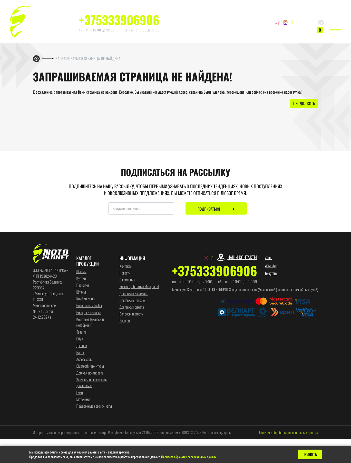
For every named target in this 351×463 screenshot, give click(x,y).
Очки (79, 392)
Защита (81, 332)
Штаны (81, 292)
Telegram (173, 23)
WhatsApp (174, 16)
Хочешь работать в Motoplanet (139, 287)
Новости (124, 273)
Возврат (124, 321)
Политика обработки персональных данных (288, 433)
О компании (127, 280)
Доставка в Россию (132, 300)
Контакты (125, 266)
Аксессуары (84, 359)
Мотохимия (83, 399)
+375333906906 (119, 20)
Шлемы (81, 272)
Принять (309, 454)
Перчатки (82, 285)
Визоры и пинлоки (88, 312)
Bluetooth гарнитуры (90, 366)
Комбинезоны (85, 299)
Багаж (80, 352)
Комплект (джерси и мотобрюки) (90, 322)
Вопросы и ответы (131, 314)
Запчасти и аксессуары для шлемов (91, 383)
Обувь (80, 339)
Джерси (81, 346)
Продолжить (304, 104)
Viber (170, 8)
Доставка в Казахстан (133, 293)
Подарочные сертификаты (94, 406)
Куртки (81, 278)
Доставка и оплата (131, 307)
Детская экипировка (89, 373)
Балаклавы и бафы (89, 306)
